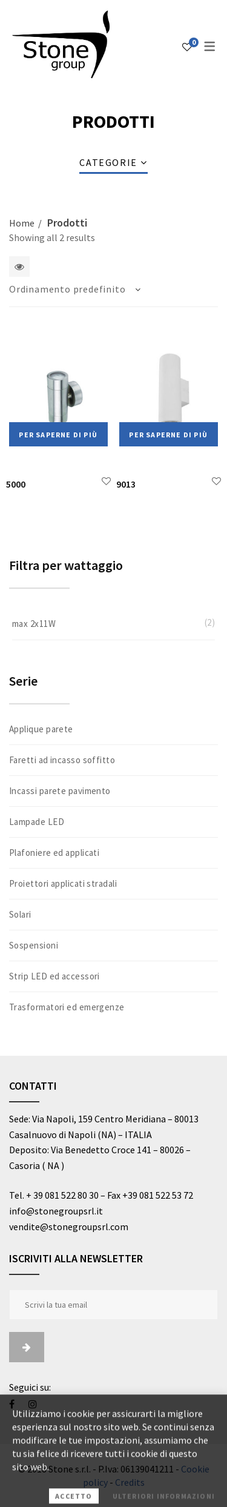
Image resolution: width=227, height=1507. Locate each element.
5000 (15, 484)
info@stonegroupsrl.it (57, 1211)
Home (22, 223)
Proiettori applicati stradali (63, 883)
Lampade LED (36, 821)
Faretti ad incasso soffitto (62, 760)
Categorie (108, 162)
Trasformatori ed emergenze (67, 1007)
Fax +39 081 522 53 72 (150, 1195)
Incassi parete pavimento (60, 791)
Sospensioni (33, 945)
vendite (24, 1227)
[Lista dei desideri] (187, 47)
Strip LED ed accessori (54, 976)
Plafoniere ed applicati (54, 852)
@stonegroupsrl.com (84, 1227)
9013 (126, 484)
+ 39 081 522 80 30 (62, 1195)
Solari (20, 914)
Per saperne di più (58, 434)
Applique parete (41, 729)
